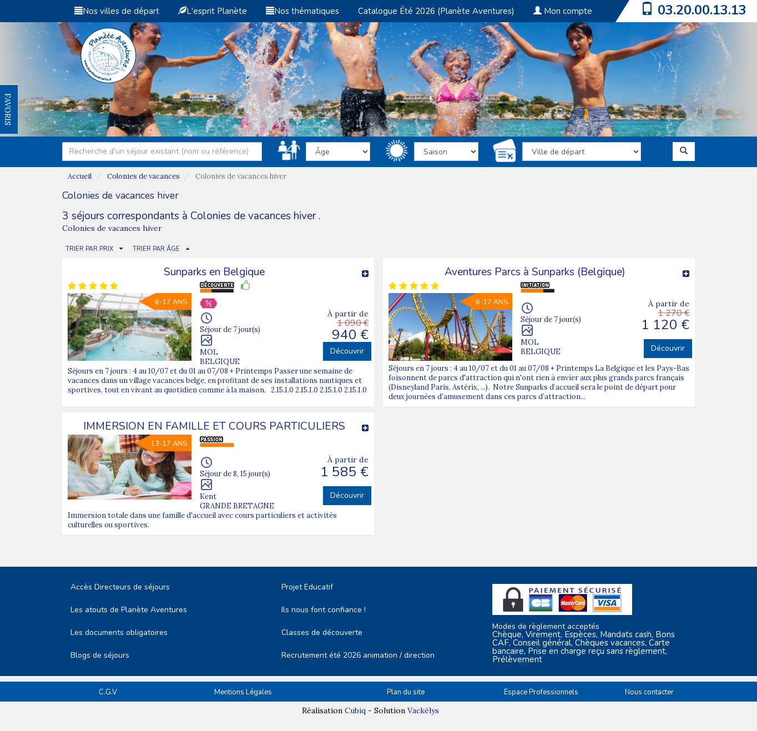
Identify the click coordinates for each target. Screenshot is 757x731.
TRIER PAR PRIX (89, 249)
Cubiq (355, 710)
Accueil (80, 176)
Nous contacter (649, 692)
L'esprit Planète (212, 11)
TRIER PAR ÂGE (156, 249)
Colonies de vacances (143, 176)
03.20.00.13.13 (702, 10)
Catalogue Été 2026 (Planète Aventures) (436, 11)
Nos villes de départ (116, 11)
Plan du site (406, 692)
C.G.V (108, 692)
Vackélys (423, 710)
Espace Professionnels (541, 692)
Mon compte (562, 11)
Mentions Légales (243, 692)
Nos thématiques (302, 11)
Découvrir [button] (347, 351)
